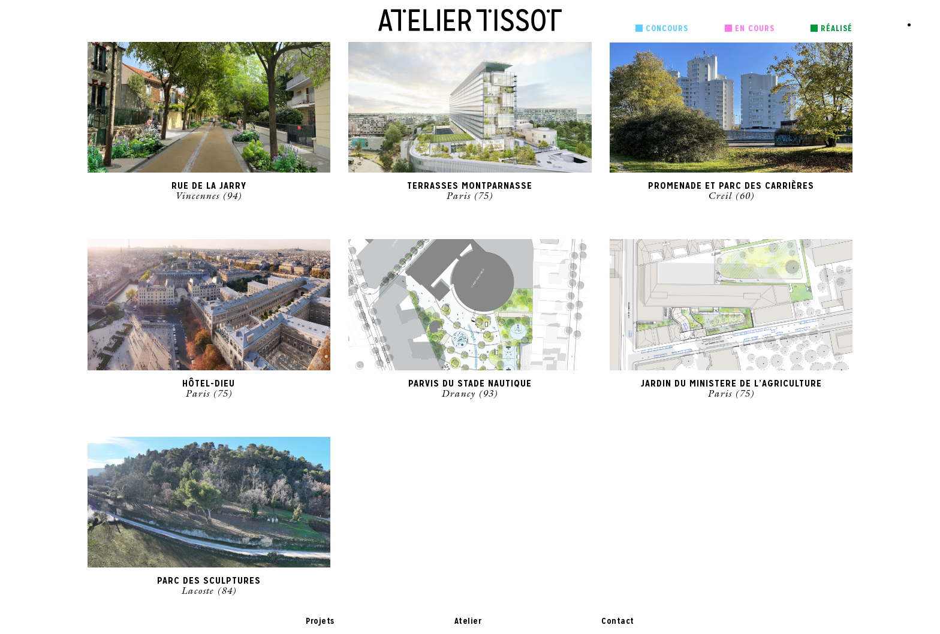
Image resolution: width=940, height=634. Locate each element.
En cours (755, 28)
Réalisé (836, 28)
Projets (320, 620)
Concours (667, 28)
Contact (617, 620)
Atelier (468, 620)
